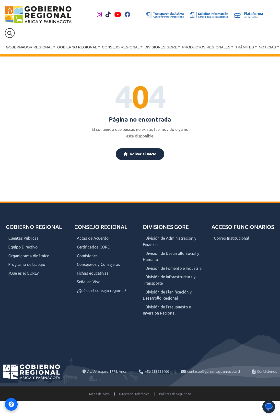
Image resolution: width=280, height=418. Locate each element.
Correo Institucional (231, 238)
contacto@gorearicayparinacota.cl (213, 371)
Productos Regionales (206, 47)
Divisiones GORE (160, 47)
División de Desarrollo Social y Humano (171, 256)
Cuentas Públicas (23, 238)
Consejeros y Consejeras (98, 264)
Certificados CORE (93, 247)
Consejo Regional (121, 47)
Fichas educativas (92, 273)
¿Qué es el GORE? (23, 273)
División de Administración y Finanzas (169, 241)
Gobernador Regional (29, 47)
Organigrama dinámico (28, 256)
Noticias (267, 47)
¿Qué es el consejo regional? (101, 290)
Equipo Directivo (23, 247)
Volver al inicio (140, 154)
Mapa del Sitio (99, 393)
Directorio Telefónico (134, 393)
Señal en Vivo (89, 282)
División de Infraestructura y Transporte (169, 280)
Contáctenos (267, 371)
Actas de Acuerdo (93, 238)
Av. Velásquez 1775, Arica (107, 371)
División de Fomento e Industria (173, 268)
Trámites (244, 47)
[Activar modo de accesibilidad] (11, 404)
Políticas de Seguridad (175, 393)
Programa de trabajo (26, 264)
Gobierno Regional (77, 47)
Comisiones (87, 256)
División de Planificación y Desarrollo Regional (167, 295)
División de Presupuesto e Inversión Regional (167, 310)
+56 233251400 (157, 371)
